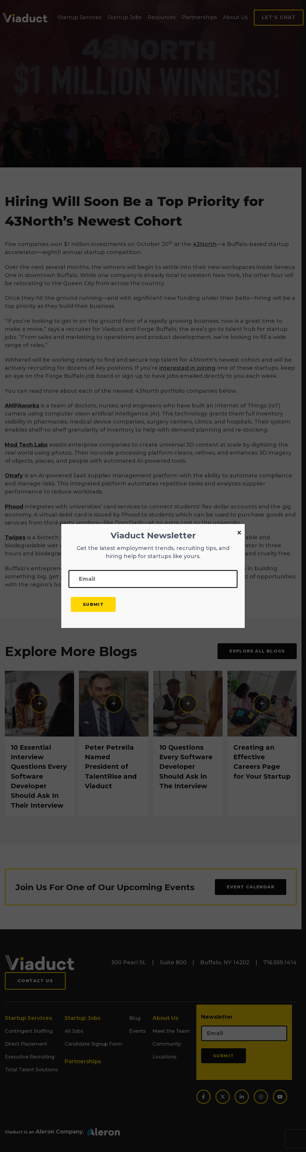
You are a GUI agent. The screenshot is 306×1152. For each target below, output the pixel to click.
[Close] (239, 533)
